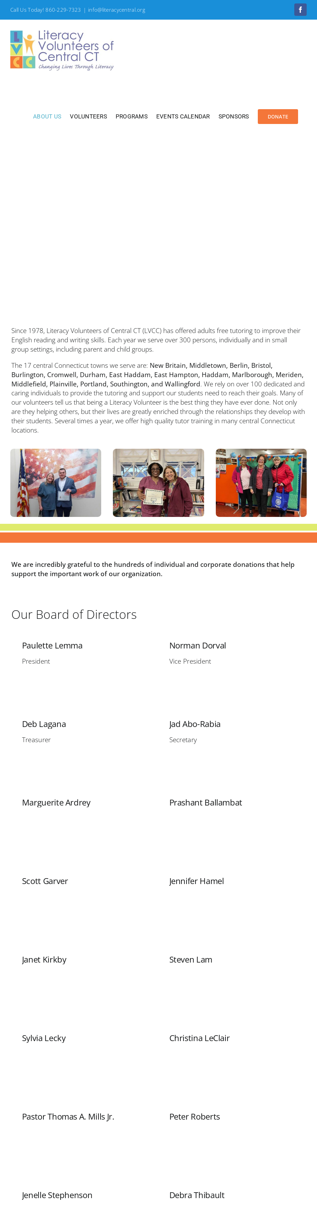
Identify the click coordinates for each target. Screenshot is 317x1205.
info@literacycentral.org (116, 9)
